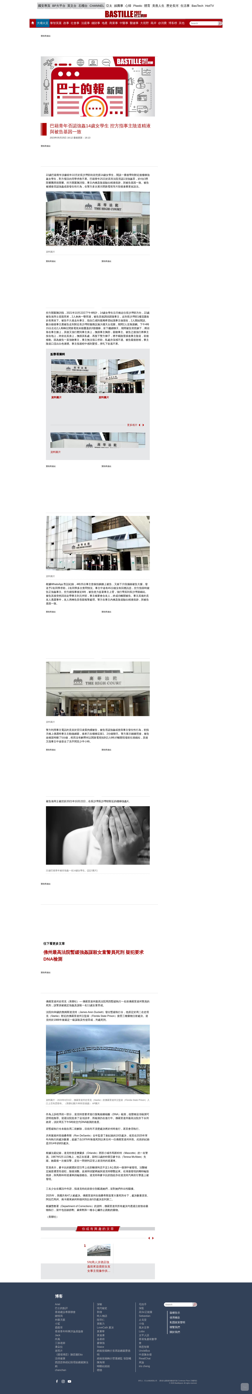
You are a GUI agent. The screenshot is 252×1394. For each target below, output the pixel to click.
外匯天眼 (60, 1319)
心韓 (128, 5)
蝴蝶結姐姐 (103, 1366)
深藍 (141, 1308)
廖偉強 (101, 1343)
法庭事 (85, 23)
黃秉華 (101, 1331)
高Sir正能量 (145, 1312)
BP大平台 (58, 5)
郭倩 (99, 1312)
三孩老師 (60, 1343)
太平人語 (144, 1335)
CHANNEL (97, 5)
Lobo (142, 1331)
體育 (147, 5)
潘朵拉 (59, 1346)
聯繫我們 (175, 1327)
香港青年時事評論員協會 (69, 1331)
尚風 (57, 1339)
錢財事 (95, 23)
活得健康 (60, 1358)
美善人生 (158, 5)
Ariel (57, 1304)
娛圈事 (118, 5)
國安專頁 (44, 5)
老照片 (59, 1350)
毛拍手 (143, 1304)
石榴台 (83, 5)
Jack (57, 1335)
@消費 (162, 23)
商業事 (113, 23)
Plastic (137, 5)
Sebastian (144, 1316)
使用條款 (175, 1317)
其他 (181, 23)
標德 (99, 1370)
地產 (105, 23)
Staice (100, 1346)
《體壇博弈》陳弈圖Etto (69, 1354)
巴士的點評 (61, 1308)
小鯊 (57, 1323)
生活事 (185, 5)
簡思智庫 (144, 1346)
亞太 (109, 5)
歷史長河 (172, 5)
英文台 (71, 5)
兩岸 (153, 23)
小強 (141, 1323)
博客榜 (172, 23)
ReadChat (144, 1358)
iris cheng (144, 1366)
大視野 (144, 23)
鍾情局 (59, 1316)
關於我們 (175, 1332)
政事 (66, 23)
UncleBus (144, 1350)
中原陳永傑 (145, 1354)
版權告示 (175, 1312)
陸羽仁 (101, 1319)
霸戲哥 (59, 1327)
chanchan (60, 1370)
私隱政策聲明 (177, 1322)
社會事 (75, 23)
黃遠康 (101, 1335)
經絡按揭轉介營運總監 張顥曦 (114, 1358)
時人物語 (102, 1316)
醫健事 (134, 23)
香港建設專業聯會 (65, 1312)
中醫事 (124, 23)
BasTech (197, 5)
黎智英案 (56, 23)
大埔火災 (42, 23)
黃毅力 (101, 1323)
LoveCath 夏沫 (105, 1327)
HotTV (209, 5)
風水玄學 (144, 1327)
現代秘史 (102, 1308)
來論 (141, 1362)
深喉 (99, 1304)
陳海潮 (101, 1362)
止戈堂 (143, 1319)
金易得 (101, 1339)
